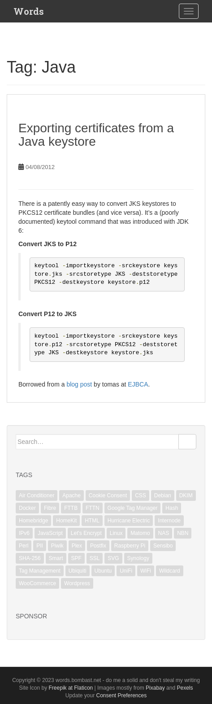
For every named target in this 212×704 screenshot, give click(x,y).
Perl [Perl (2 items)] (23, 546)
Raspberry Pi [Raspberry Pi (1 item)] (129, 546)
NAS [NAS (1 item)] (163, 533)
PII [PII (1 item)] (39, 546)
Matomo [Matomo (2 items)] (140, 533)
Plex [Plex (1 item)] (77, 546)
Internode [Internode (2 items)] (169, 520)
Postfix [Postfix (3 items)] (98, 546)
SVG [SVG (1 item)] (113, 558)
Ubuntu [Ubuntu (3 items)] (103, 571)
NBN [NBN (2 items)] (182, 533)
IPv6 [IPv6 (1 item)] (24, 533)
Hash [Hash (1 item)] (171, 508)
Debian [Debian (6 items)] (162, 495)
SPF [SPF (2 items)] (76, 558)
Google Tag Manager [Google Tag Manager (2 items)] (133, 508)
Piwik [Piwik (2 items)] (57, 546)
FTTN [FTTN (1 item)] (93, 508)
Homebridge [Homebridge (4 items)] (33, 520)
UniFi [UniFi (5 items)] (126, 571)
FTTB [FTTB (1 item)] (71, 508)
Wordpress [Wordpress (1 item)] (77, 583)
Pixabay (155, 688)
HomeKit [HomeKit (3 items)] (66, 520)
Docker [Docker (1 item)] (27, 508)
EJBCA (138, 384)
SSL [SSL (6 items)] (95, 558)
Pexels (185, 688)
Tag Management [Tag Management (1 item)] (40, 571)
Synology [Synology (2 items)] (138, 558)
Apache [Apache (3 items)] (71, 495)
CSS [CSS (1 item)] (140, 495)
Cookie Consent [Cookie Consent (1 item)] (108, 495)
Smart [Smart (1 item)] (56, 558)
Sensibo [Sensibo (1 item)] (163, 546)
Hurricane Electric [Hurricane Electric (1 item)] (129, 520)
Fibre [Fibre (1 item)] (50, 508)
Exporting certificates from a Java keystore (96, 135)
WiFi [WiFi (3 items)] (145, 571)
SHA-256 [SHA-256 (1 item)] (30, 558)
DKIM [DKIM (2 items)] (186, 495)
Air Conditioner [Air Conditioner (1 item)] (36, 495)
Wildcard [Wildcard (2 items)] (169, 571)
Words (28, 11)
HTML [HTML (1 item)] (92, 520)
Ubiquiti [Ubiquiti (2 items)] (78, 571)
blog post (79, 384)
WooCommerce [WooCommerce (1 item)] (37, 583)
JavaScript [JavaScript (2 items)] (50, 533)
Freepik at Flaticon (71, 688)
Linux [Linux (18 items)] (116, 533)
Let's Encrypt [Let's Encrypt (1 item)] (86, 533)
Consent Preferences (121, 695)
